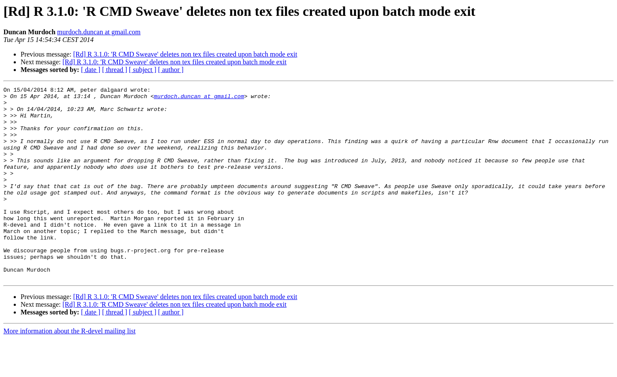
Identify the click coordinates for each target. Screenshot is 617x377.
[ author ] (171, 69)
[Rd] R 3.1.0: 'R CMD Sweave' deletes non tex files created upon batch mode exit (185, 54)
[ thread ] (114, 69)
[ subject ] (142, 69)
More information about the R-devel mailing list (69, 369)
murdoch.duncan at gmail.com (99, 32)
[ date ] (90, 69)
